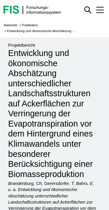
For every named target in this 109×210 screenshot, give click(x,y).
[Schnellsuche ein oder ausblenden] (88, 9)
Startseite (10, 25)
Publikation (30, 25)
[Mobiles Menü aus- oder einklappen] (100, 10)
